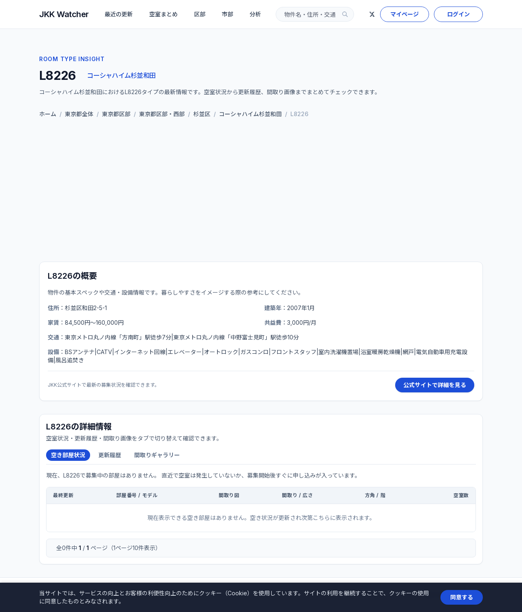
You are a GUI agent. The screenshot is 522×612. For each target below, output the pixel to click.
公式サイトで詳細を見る (434, 384)
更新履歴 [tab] (109, 454)
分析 (255, 14)
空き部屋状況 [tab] (68, 454)
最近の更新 (118, 14)
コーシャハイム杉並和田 (121, 75)
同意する (461, 597)
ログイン (458, 14)
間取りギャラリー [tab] (157, 454)
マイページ (404, 14)
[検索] (345, 14)
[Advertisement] (261, 191)
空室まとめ (163, 14)
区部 (200, 14)
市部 (227, 14)
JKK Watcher (64, 14)
